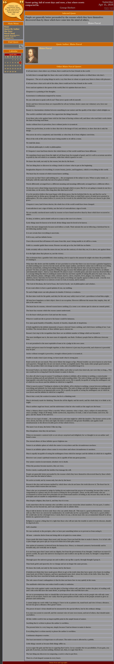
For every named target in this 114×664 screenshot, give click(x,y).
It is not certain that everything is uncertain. (42, 233)
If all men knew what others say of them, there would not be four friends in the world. (58, 71)
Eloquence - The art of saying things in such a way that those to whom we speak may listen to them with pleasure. (68, 79)
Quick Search (12, 36)
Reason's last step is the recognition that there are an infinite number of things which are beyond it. (63, 333)
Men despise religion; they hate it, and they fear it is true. (47, 501)
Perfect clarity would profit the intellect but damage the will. (48, 470)
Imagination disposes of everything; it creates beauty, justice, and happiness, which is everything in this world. (67, 170)
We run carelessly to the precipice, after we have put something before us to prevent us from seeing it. (64, 531)
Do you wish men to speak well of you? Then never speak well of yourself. (53, 100)
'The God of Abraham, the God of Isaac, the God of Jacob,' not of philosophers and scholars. (60, 284)
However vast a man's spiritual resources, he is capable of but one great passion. (56, 458)
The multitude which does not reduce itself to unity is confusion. (50, 584)
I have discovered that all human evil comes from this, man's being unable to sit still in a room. (61, 241)
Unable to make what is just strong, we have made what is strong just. (52, 358)
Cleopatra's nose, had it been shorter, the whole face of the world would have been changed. (60, 204)
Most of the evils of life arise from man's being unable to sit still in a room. (54, 139)
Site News (8, 31)
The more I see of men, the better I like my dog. (44, 427)
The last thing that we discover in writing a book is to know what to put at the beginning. (59, 165)
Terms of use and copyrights (58, 663)
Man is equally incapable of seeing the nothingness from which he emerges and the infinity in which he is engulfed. (68, 454)
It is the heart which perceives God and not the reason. (46, 315)
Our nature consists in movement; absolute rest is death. (47, 462)
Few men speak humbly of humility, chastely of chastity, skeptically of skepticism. (56, 323)
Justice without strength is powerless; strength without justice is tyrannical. (54, 354)
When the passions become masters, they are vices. (45, 466)
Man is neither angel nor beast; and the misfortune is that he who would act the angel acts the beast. (63, 406)
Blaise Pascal (94, 23)
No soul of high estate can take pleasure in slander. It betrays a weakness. (53, 292)
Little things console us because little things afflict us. (46, 644)
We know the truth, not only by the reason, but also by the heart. (50, 161)
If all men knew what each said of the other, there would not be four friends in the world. (59, 83)
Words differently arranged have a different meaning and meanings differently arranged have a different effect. (67, 184)
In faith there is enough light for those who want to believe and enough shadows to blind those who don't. (65, 75)
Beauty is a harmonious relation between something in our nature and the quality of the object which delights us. (68, 110)
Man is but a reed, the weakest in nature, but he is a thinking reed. (51, 396)
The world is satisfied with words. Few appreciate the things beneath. (52, 114)
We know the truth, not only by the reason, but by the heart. (48, 568)
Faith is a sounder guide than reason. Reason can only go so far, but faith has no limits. (58, 245)
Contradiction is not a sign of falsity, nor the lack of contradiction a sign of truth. (56, 208)
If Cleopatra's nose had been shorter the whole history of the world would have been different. (61, 151)
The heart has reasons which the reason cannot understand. (48, 311)
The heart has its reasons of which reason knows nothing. (47, 174)
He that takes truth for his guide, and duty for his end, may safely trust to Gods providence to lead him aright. (67, 296)
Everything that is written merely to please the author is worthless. (51, 631)
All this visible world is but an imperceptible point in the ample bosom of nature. (56, 619)
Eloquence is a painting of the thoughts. (41, 92)
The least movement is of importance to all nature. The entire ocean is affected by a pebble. (60, 640)
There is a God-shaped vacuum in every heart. (43, 658)
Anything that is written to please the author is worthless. (47, 623)
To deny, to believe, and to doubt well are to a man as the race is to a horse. (54, 219)
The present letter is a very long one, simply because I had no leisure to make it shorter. (58, 627)
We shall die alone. (33, 143)
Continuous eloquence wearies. (37, 635)
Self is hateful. (31, 527)
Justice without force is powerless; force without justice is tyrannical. (52, 124)
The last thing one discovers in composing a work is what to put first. (52, 654)
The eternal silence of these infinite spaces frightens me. (47, 441)
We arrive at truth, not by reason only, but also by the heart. (48, 480)
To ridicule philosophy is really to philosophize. (43, 147)
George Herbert (67, 7)
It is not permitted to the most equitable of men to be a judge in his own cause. (55, 343)
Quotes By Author (12, 29)
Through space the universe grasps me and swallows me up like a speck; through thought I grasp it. (63, 560)
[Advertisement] (13, 111)
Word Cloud (9, 33)
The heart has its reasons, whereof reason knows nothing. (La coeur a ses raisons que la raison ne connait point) (67, 306)
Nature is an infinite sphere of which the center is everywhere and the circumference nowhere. (61, 445)
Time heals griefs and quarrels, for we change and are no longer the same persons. (56, 564)
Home (6, 27)
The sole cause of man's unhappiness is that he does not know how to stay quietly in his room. (61, 580)
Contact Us (9, 38)
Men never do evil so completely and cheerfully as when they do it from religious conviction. (60, 135)
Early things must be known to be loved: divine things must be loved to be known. (56, 223)
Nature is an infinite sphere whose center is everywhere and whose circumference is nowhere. (60, 449)
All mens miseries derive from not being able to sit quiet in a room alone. (53, 535)
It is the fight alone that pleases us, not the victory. (45, 254)
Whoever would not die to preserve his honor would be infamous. (50, 319)
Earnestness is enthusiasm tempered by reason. (43, 96)
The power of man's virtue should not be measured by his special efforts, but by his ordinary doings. (63, 609)
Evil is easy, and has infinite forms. (39, 237)
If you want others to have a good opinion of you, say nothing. (49, 288)
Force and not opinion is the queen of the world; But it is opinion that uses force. (56, 87)
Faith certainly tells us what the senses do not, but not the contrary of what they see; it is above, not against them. (68, 249)
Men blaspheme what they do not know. (41, 431)
